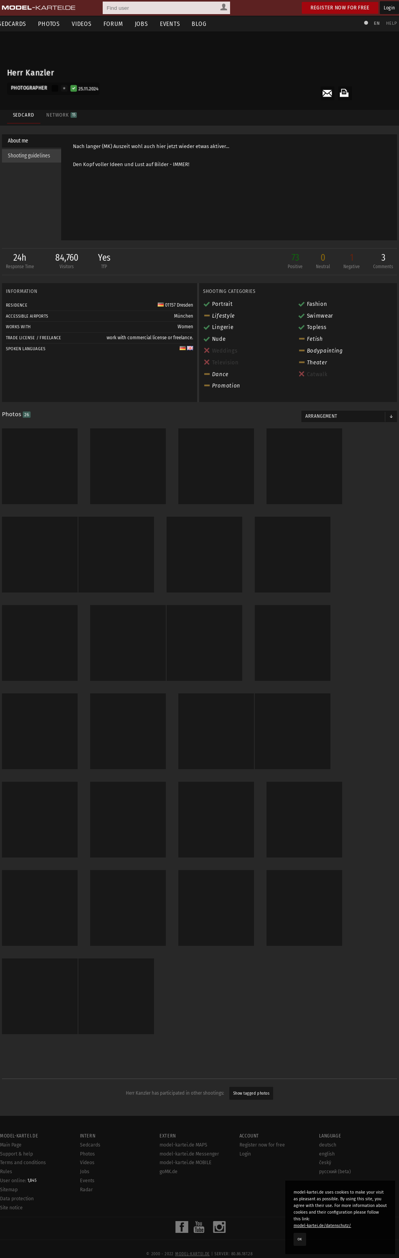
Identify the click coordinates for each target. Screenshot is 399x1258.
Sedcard (22, 113)
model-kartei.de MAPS (183, 1161)
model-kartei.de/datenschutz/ (322, 1225)
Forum (119, 23)
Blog (205, 23)
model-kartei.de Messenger (189, 1170)
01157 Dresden (175, 306)
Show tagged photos (251, 1080)
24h (22, 262)
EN (374, 23)
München (183, 317)
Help (389, 23)
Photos (55, 23)
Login (389, 8)
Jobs (147, 23)
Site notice (11, 1224)
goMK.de (169, 1188)
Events (176, 23)
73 (293, 262)
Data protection (17, 1215)
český (325, 1179)
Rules (6, 1188)
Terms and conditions (23, 1179)
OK (299, 1239)
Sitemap (9, 1206)
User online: (18, 1197)
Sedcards (90, 1161)
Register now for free (340, 8)
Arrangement (320, 417)
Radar (86, 1206)
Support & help (16, 1170)
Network (60, 113)
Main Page (11, 1161)
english (327, 1170)
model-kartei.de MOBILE (186, 1179)
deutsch (327, 1161)
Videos (88, 23)
